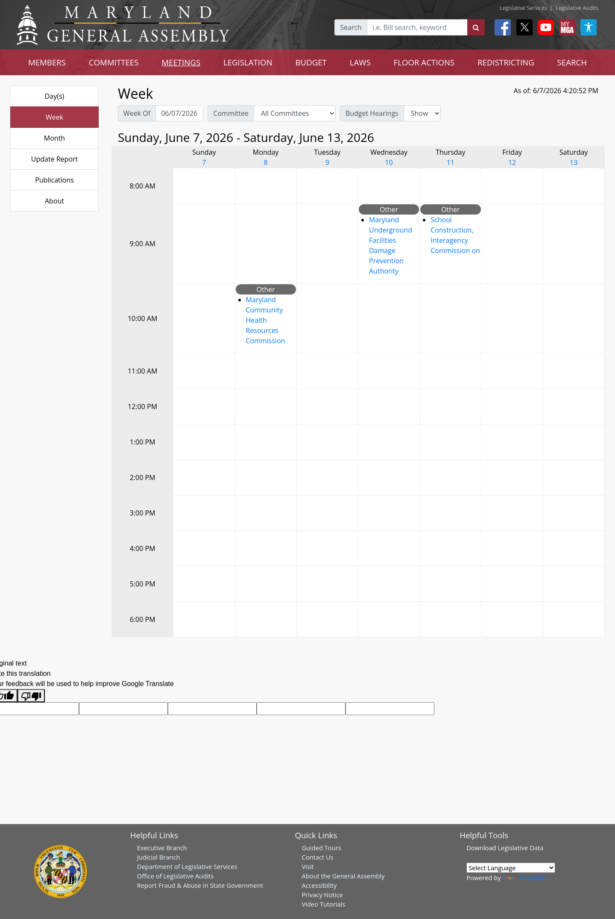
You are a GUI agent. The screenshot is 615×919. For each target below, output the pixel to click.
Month (54, 138)
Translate (523, 877)
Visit (307, 866)
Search (351, 27)
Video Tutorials (323, 904)
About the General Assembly (343, 876)
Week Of (136, 113)
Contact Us (317, 857)
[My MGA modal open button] (565, 27)
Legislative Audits (577, 8)
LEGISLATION (247, 62)
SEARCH (572, 62)
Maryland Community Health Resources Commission (265, 320)
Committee (231, 113)
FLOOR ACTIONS (424, 62)
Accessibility (319, 885)
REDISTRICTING (505, 62)
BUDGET (311, 62)
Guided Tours (321, 847)
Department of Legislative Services (187, 866)
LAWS (360, 62)
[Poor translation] (31, 695)
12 (512, 162)
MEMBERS (47, 62)
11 (450, 162)
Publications (54, 180)
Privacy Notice (322, 894)
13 (573, 162)
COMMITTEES (114, 62)
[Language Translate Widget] (510, 868)
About (54, 201)
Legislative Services (523, 8)
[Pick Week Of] (179, 113)
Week (54, 117)
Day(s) (54, 96)
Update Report (54, 159)
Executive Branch (162, 847)
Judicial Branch (158, 857)
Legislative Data (520, 847)
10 (388, 162)
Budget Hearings (372, 113)
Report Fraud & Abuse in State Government (200, 885)
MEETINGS (180, 62)
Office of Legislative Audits (175, 876)
